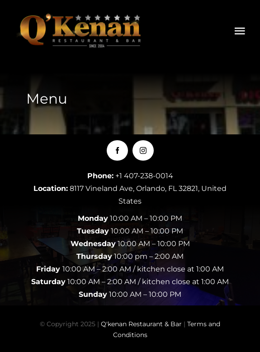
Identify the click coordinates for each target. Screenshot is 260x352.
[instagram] (143, 150)
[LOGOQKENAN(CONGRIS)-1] (81, 18)
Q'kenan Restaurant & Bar (141, 324)
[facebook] (117, 150)
